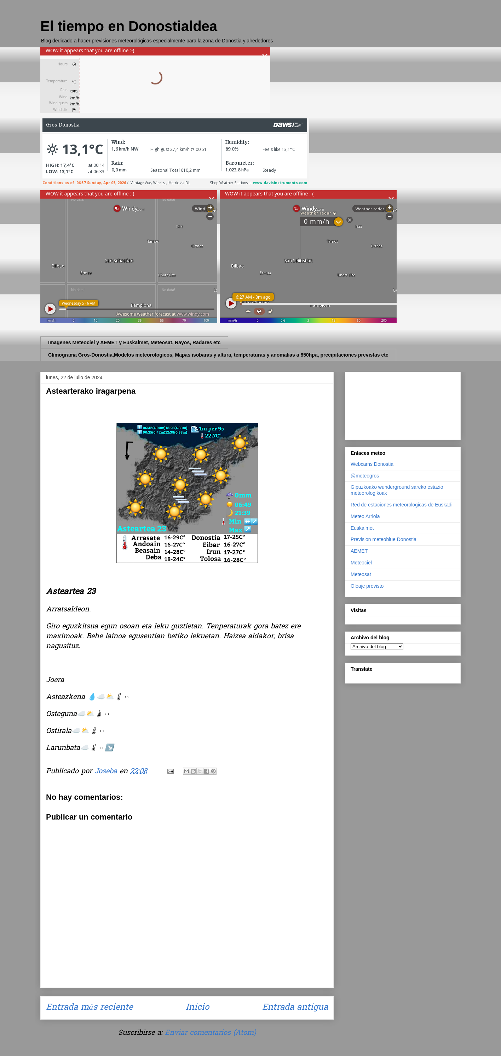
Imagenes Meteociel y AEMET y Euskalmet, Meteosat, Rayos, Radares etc (134, 342)
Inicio (197, 1008)
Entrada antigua (295, 1008)
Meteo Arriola (365, 516)
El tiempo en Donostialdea (128, 26)
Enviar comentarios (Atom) (210, 1033)
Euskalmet (362, 528)
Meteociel (361, 562)
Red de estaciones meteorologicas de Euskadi (402, 505)
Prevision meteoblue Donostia (383, 539)
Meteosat (361, 574)
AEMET (359, 551)
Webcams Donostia (372, 464)
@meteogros (365, 476)
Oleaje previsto (367, 586)
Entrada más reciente (89, 1008)
